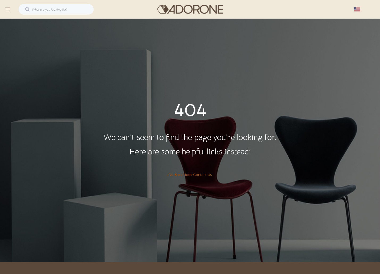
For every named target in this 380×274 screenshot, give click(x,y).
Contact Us (202, 174)
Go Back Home (180, 174)
